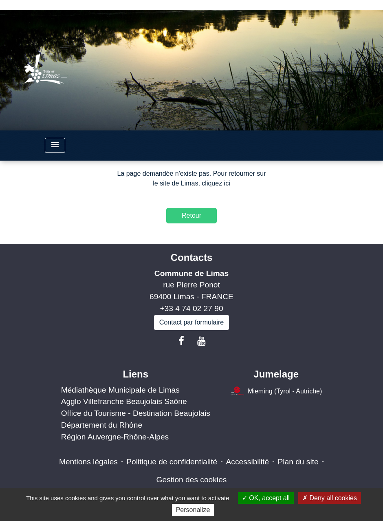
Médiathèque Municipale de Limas (120, 390)
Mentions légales (88, 461)
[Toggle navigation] (55, 145)
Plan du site (297, 461)
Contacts (192, 257)
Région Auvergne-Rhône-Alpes (115, 437)
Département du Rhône (101, 425)
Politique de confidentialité (171, 461)
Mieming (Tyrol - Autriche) (276, 391)
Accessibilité (247, 461)
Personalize (193, 509)
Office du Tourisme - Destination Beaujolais (135, 413)
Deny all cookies (329, 498)
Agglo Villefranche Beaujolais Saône (124, 401)
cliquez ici (216, 183)
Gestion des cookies (191, 479)
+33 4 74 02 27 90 (191, 308)
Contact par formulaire (191, 322)
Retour (191, 215)
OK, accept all (266, 498)
